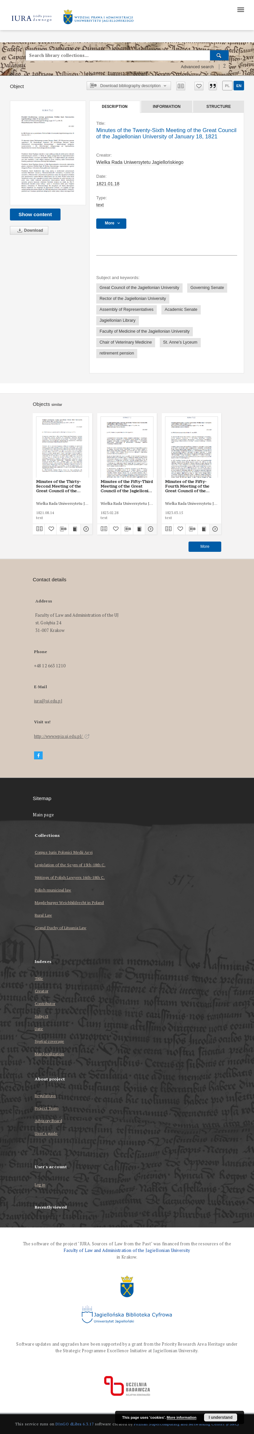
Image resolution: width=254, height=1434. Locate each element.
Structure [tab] (218, 106)
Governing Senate (207, 287)
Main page (43, 815)
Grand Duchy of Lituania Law (60, 927)
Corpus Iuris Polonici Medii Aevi (64, 852)
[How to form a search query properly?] (224, 67)
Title (39, 978)
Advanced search (197, 67)
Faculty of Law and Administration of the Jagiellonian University (127, 1250)
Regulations (45, 1095)
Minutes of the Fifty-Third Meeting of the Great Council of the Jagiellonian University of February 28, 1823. (127, 486)
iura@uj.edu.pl (48, 701)
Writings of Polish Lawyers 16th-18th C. (70, 877)
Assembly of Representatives (126, 309)
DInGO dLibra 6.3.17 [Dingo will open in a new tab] (75, 1423)
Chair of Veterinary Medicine (126, 342)
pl (227, 86)
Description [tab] (114, 106)
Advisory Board (48, 1120)
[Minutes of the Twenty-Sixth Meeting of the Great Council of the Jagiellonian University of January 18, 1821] (48, 153)
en (238, 86)
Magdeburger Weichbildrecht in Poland (69, 902)
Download (29, 230)
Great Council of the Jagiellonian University (139, 287)
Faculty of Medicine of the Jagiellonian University (145, 331)
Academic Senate (181, 309)
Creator (41, 990)
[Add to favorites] (198, 86)
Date (39, 1028)
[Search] (219, 55)
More (204, 546)
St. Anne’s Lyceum (180, 342)
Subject (41, 1016)
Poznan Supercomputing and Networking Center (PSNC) (186, 1423)
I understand (221, 1417)
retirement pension (117, 353)
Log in (40, 1185)
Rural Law (43, 915)
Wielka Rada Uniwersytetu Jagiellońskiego (140, 162)
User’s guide (46, 1133)
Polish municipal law (53, 889)
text (100, 205)
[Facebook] (38, 755)
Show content (35, 214)
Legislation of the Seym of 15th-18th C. (70, 864)
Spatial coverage (49, 1041)
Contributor (45, 1003)
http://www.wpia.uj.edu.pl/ (62, 736)
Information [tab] (167, 106)
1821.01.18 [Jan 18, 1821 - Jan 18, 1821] (107, 183)
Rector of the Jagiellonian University (133, 298)
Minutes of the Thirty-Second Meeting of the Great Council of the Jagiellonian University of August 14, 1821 (61, 486)
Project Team (47, 1108)
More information (181, 1417)
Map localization (49, 1053)
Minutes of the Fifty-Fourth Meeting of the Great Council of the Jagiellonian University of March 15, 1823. (190, 486)
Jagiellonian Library (118, 320)
